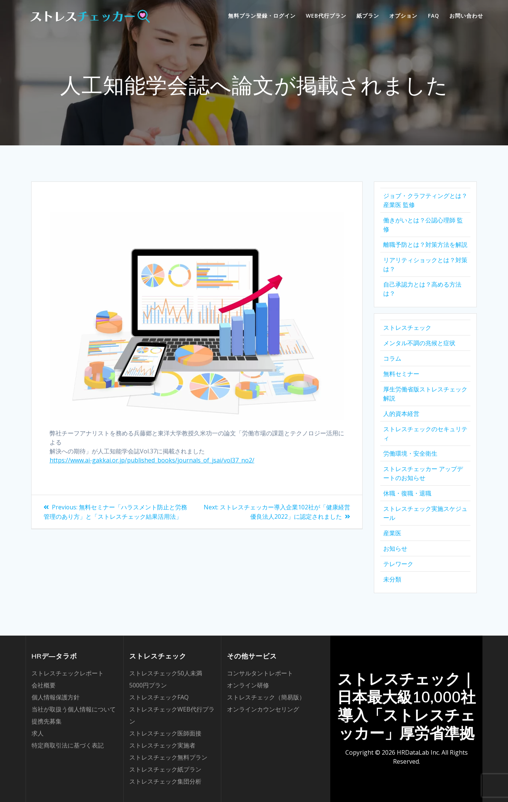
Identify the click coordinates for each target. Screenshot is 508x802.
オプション (403, 15)
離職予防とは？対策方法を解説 (425, 244)
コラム (392, 358)
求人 (38, 733)
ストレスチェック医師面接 (165, 733)
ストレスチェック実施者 (162, 745)
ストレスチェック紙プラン (165, 769)
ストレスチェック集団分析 (165, 781)
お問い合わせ (466, 15)
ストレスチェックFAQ (159, 697)
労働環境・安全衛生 (410, 453)
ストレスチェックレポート (68, 673)
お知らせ (395, 548)
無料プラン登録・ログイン (262, 15)
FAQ (433, 15)
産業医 (392, 533)
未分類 (392, 579)
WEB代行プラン (326, 15)
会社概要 (44, 685)
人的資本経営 (401, 413)
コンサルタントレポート (260, 673)
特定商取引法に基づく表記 (68, 745)
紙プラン (368, 15)
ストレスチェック (407, 327)
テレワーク (398, 564)
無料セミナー (401, 374)
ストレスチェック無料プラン (168, 757)
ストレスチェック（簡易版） (266, 697)
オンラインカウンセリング (263, 709)
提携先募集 (47, 721)
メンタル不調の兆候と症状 (419, 343)
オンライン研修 (248, 685)
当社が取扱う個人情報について (74, 709)
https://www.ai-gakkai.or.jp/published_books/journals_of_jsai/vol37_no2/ (152, 460)
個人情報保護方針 (56, 697)
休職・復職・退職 (407, 493)
